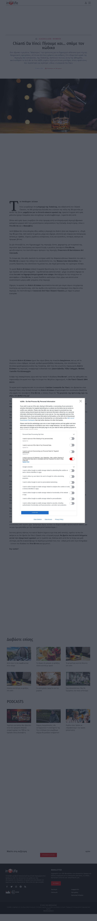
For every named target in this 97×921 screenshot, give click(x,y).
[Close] (81, 401)
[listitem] (48, 434)
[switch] (72, 438)
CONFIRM (35, 512)
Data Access (48, 520)
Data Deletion (38, 520)
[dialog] (48, 460)
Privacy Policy (59, 520)
